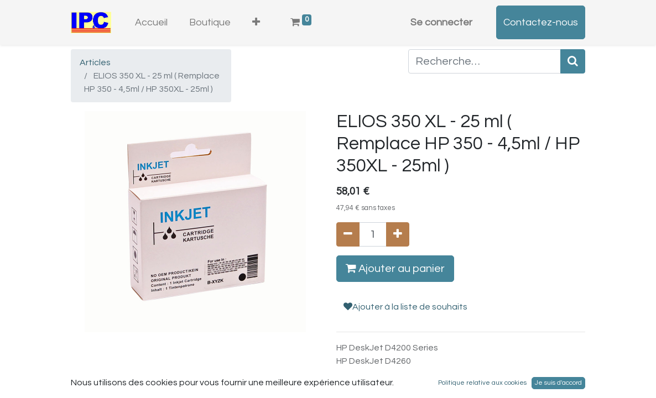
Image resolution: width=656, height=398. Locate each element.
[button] (256, 22)
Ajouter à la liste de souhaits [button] (405, 306)
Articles (95, 62)
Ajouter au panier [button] (395, 268)
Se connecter (441, 22)
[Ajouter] (397, 234)
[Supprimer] (348, 234)
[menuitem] (151, 22)
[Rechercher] (572, 61)
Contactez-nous (540, 22)
